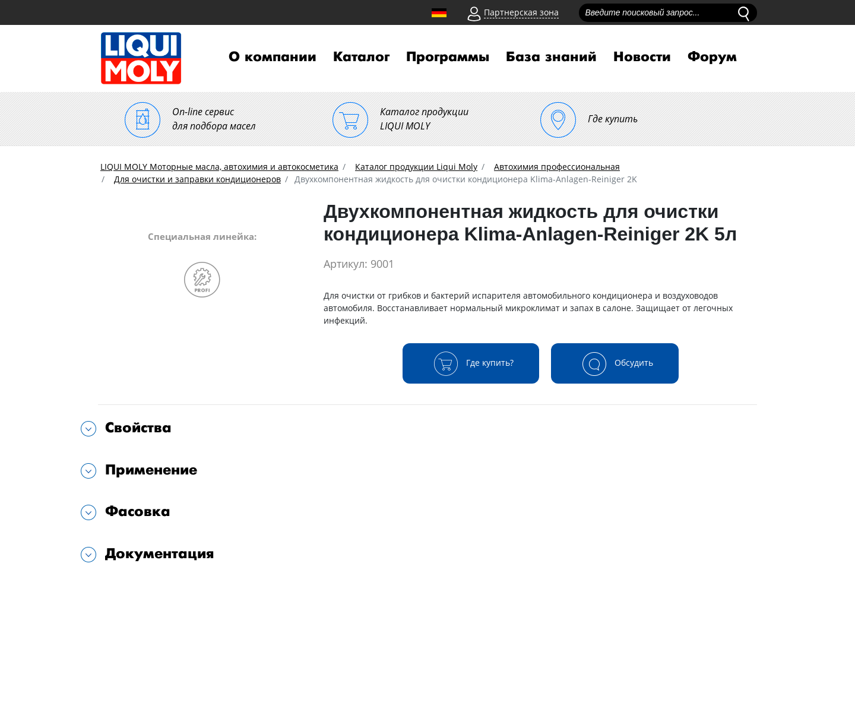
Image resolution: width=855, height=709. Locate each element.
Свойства (138, 427)
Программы (447, 57)
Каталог (361, 57)
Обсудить (615, 363)
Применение (151, 470)
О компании (272, 57)
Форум (712, 57)
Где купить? (471, 363)
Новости (642, 57)
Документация (159, 553)
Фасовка (137, 511)
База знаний (551, 57)
